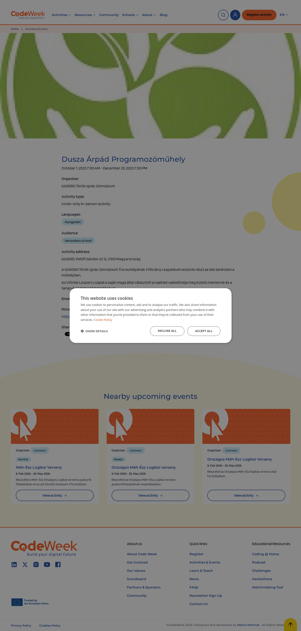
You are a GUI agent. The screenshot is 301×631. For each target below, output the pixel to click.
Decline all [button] (167, 331)
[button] (94, 331)
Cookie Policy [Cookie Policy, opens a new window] (103, 320)
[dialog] (151, 315)
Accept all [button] (203, 331)
